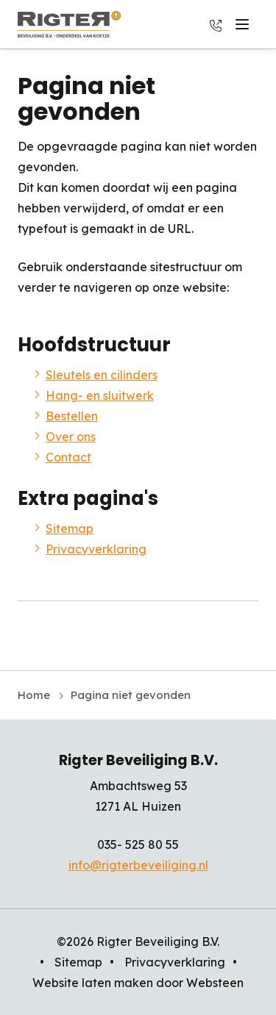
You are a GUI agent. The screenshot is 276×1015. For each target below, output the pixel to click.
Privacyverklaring (96, 549)
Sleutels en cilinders (102, 374)
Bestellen (72, 416)
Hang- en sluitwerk (100, 395)
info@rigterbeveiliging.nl (138, 865)
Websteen (215, 982)
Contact (68, 457)
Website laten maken (92, 982)
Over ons (71, 436)
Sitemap (69, 528)
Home (34, 695)
